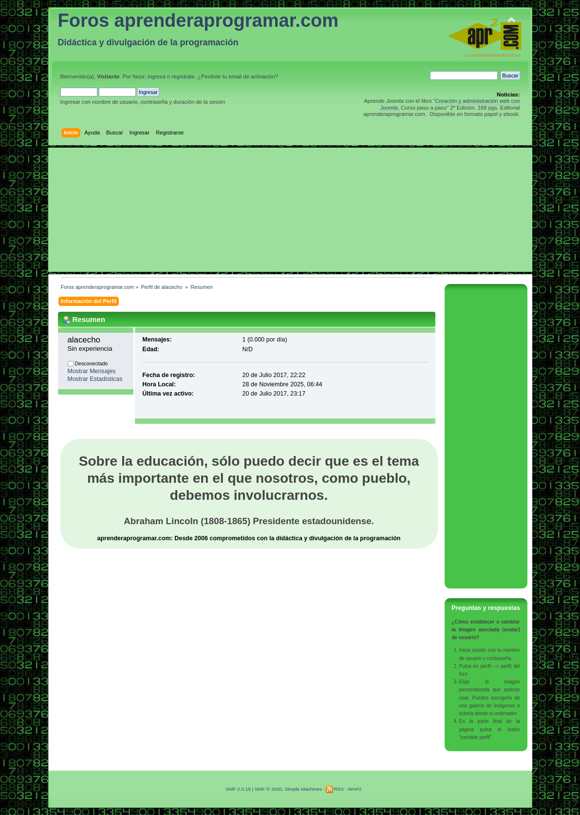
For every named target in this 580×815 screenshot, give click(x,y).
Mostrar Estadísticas (95, 379)
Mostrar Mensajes (92, 371)
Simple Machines (303, 789)
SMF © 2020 (268, 789)
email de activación (251, 76)
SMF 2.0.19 (238, 789)
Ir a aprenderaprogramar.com (491, 55)
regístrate (182, 76)
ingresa (157, 76)
